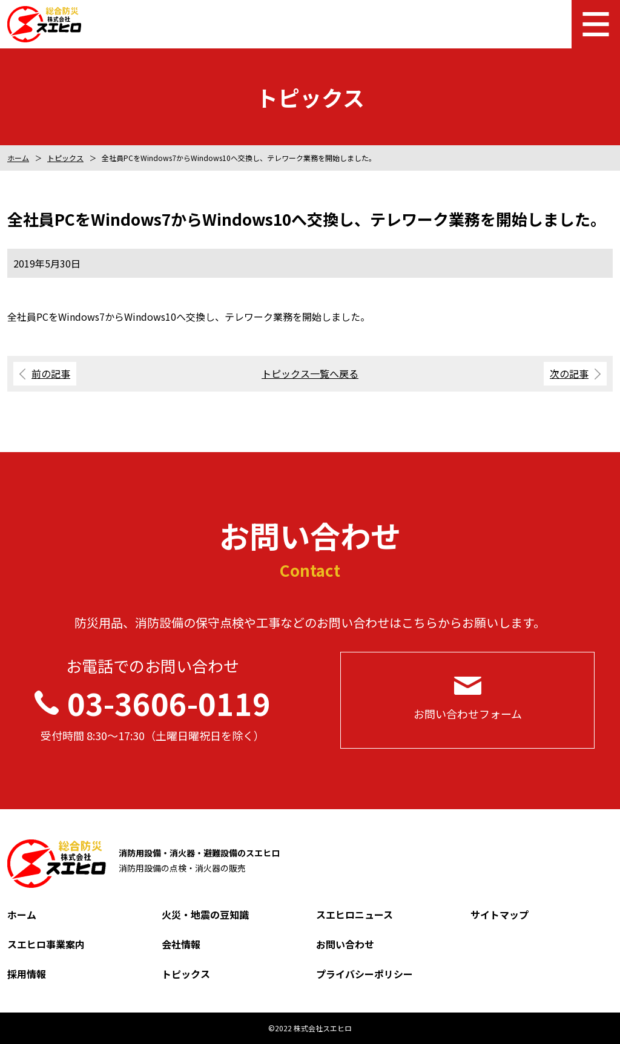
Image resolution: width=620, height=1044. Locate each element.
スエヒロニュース (354, 914)
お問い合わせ (345, 944)
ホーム (18, 158)
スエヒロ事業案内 (46, 944)
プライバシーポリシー (364, 974)
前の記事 (50, 373)
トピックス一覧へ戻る (310, 373)
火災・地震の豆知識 (205, 914)
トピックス (65, 158)
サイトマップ (499, 914)
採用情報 (26, 974)
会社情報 (181, 944)
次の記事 (569, 373)
